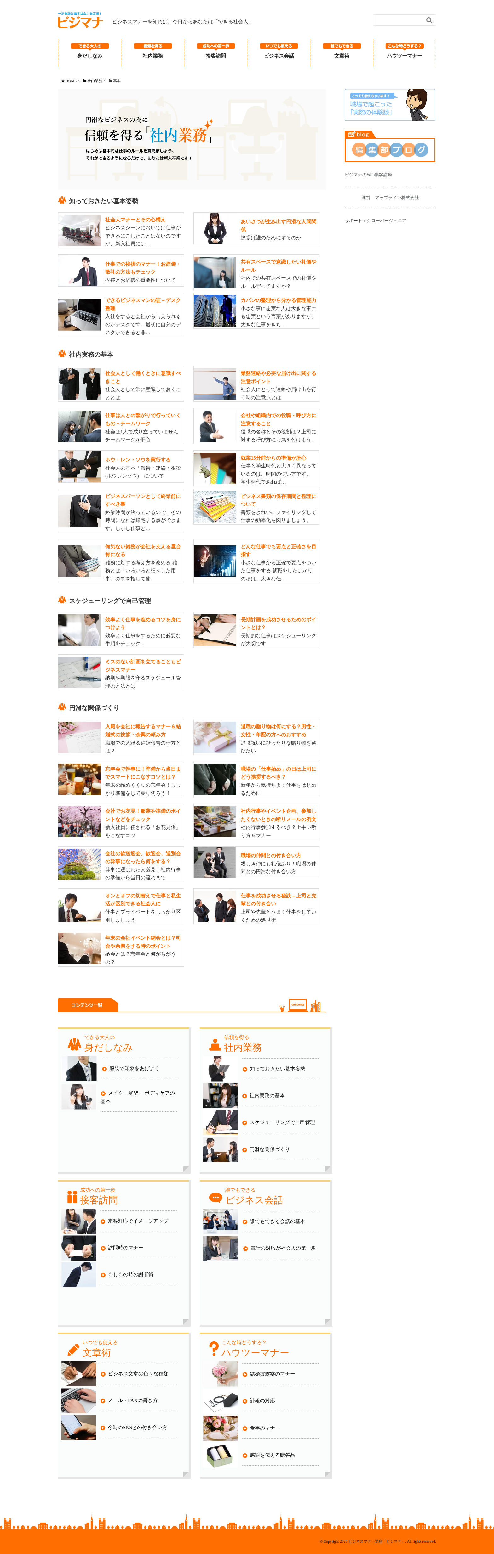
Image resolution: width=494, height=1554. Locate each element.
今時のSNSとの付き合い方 (134, 1427)
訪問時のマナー (122, 1248)
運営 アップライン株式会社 (390, 197)
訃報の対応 (259, 1401)
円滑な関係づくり (266, 1149)
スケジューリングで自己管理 (278, 1122)
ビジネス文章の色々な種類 (135, 1374)
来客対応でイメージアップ (134, 1221)
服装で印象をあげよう (131, 1068)
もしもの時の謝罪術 (127, 1274)
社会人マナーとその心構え (135, 219)
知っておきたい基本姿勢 (274, 1069)
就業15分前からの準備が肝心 (273, 458)
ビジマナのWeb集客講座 (368, 174)
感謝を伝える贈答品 (269, 1455)
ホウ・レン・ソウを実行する (138, 459)
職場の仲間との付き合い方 (271, 855)
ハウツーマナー (404, 56)
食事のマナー (261, 1428)
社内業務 (153, 56)
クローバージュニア (386, 220)
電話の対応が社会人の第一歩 (279, 1248)
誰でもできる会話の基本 (274, 1221)
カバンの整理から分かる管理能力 (278, 300)
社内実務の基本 (263, 1095)
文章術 (341, 56)
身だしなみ (89, 56)
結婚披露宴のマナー (269, 1374)
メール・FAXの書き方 (129, 1400)
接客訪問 (216, 56)
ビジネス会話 (279, 56)
